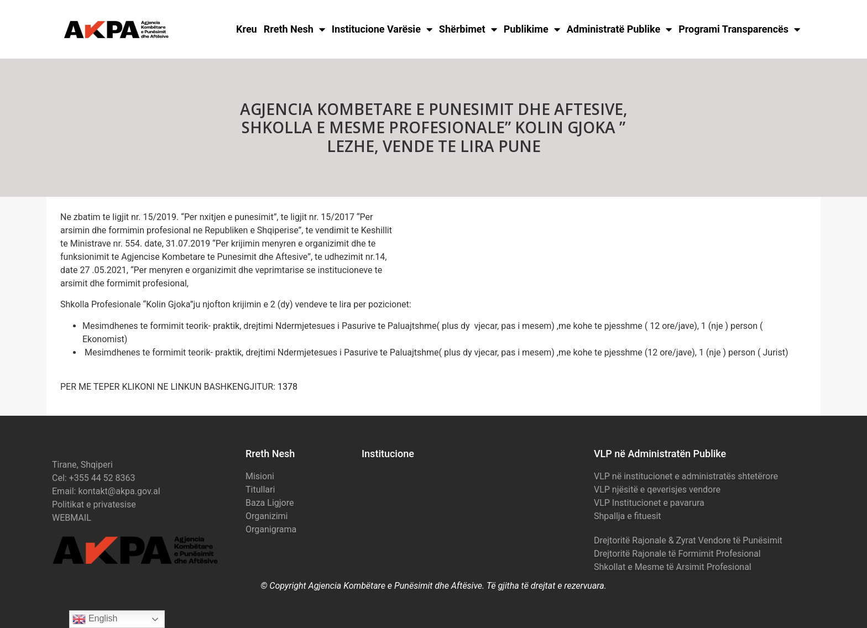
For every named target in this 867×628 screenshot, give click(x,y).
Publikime (532, 29)
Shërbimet (468, 29)
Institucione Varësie (382, 29)
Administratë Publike (619, 29)
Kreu (246, 29)
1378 (287, 386)
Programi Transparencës (739, 29)
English (94, 619)
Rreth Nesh (294, 29)
